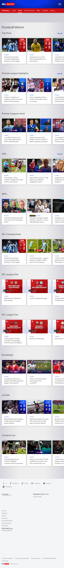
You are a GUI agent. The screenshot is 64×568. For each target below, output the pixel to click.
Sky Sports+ (36, 519)
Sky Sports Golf (37, 506)
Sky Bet (4, 496)
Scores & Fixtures (29, 10)
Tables (38, 10)
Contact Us (5, 560)
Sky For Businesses (7, 541)
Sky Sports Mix (37, 524)
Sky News (4, 533)
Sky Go (4, 536)
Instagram (35, 483)
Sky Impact (5, 546)
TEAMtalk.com (6, 501)
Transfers (45, 10)
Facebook (13, 483)
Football (6, 10)
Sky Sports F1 (37, 509)
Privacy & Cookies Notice (22, 558)
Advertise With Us (7, 551)
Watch (20, 10)
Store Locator (6, 548)
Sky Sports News (38, 516)
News (14, 10)
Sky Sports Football (38, 501)
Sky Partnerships (6, 543)
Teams (52, 10)
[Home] (8, 4)
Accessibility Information (49, 558)
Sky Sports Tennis (38, 511)
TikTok (24, 483)
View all (59, 33)
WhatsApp (7, 487)
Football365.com (7, 504)
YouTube (46, 483)
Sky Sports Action (38, 514)
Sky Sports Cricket (38, 504)
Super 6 (4, 499)
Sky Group (5, 538)
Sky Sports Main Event (39, 496)
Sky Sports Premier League (40, 499)
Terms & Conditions (7, 558)
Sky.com (4, 531)
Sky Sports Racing (38, 521)
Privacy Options (35, 558)
